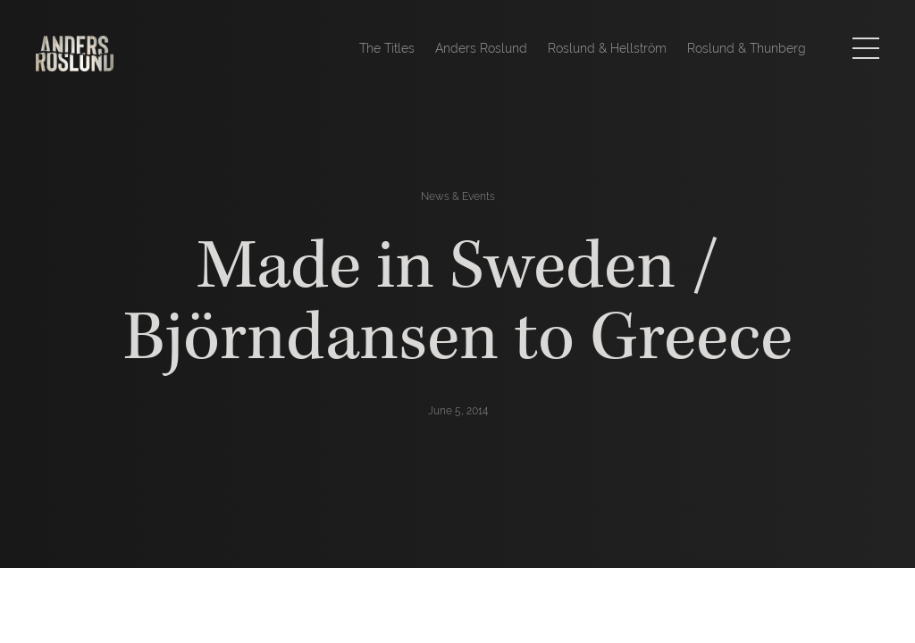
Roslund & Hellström (607, 48)
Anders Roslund (481, 48)
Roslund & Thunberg (746, 48)
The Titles (387, 48)
